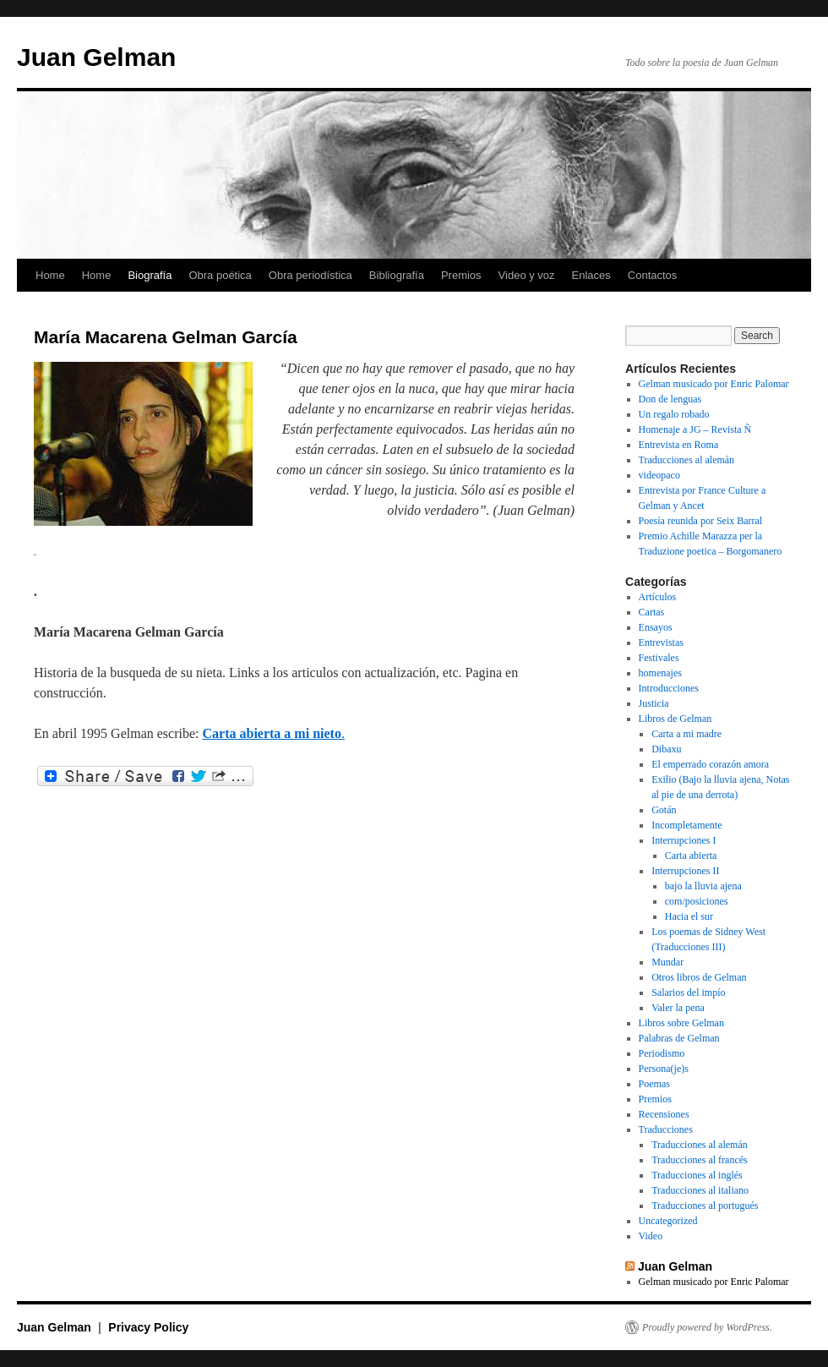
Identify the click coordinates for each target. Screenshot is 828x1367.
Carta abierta (691, 855)
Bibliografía (396, 275)
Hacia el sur (689, 916)
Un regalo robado (674, 414)
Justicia (654, 703)
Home (50, 275)
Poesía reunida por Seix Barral (701, 521)
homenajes (660, 673)
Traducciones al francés (699, 1160)
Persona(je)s (664, 1068)
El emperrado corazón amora (710, 764)
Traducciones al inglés (697, 1175)
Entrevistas (661, 642)
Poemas (654, 1084)
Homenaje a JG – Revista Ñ (695, 429)
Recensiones (664, 1114)
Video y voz (526, 275)
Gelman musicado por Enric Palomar (714, 384)
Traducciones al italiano (700, 1190)
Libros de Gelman (675, 719)
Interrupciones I (683, 840)
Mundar (667, 962)
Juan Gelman (96, 57)
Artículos (658, 597)
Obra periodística (310, 275)
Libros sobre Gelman (681, 1023)
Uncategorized (668, 1221)
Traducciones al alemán (687, 460)
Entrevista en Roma (679, 445)
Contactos (653, 275)
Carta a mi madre (686, 734)
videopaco (659, 475)
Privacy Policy (148, 1327)
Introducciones (669, 688)
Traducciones (666, 1129)
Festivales (659, 658)
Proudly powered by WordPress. (707, 1327)
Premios (461, 275)
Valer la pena (678, 1008)
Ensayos (656, 627)
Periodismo (662, 1053)
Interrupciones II (685, 871)
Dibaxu (666, 749)
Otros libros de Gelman (698, 977)
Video (651, 1236)
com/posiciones (696, 901)
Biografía (150, 275)
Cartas (652, 612)
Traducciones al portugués (704, 1205)
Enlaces (591, 275)
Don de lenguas (670, 399)
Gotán (663, 810)
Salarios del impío (688, 992)
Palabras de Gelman (679, 1038)
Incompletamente (686, 825)
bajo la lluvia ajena (703, 886)
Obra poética (219, 275)
